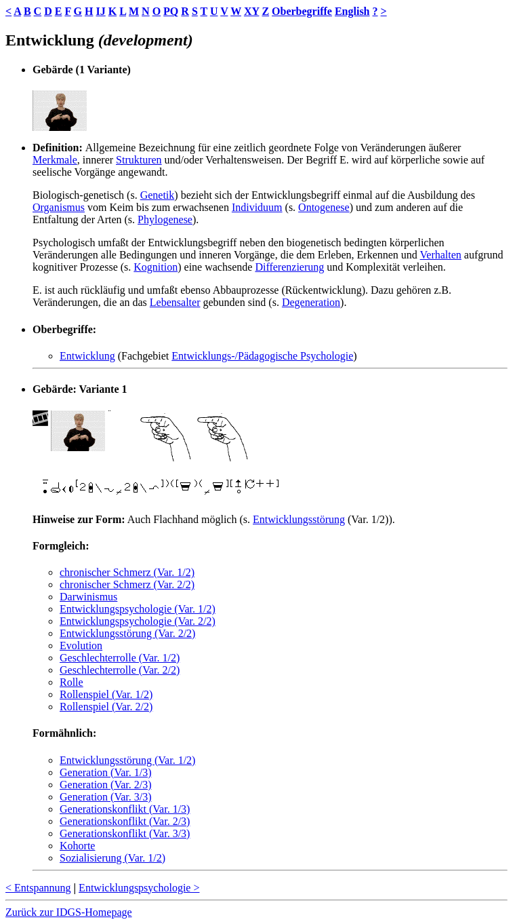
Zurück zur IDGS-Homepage (68, 912)
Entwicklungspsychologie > (139, 887)
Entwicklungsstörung (299, 519)
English (352, 11)
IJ (100, 11)
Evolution (81, 645)
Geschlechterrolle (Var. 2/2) (120, 670)
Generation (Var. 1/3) (106, 772)
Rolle (71, 682)
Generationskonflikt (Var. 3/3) (125, 833)
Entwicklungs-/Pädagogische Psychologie (262, 356)
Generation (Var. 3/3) (106, 797)
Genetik (157, 195)
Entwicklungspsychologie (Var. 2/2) (138, 621)
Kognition (156, 267)
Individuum (257, 207)
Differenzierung (289, 267)
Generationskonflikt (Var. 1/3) (125, 809)
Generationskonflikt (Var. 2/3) (125, 821)
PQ (170, 11)
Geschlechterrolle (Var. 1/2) (120, 657)
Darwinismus (88, 596)
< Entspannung (38, 887)
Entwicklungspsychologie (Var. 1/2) (138, 609)
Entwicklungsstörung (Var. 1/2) (127, 760)
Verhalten (440, 255)
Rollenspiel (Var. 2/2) (106, 706)
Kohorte (77, 845)
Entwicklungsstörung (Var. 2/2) (127, 633)
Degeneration (311, 302)
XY (252, 11)
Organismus (59, 207)
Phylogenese (165, 219)
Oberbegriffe (302, 11)
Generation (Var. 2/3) (106, 784)
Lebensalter (175, 302)
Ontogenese (324, 207)
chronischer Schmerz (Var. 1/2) (127, 572)
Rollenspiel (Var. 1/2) (106, 694)
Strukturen (139, 160)
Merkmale (55, 160)
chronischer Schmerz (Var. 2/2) (127, 584)
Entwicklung (87, 356)
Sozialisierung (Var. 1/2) (112, 858)
